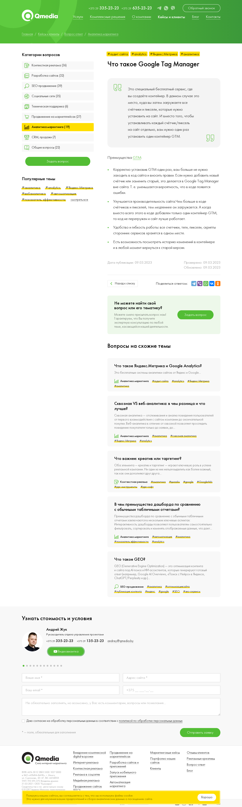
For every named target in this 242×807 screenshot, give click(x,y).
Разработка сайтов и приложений (124, 764)
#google (188, 481)
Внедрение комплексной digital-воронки (89, 754)
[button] (23, 666)
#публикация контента (128, 591)
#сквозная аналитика (183, 435)
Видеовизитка (66, 651)
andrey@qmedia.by (120, 641)
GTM (137, 158)
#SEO (176, 591)
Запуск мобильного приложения (123, 774)
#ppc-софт (147, 486)
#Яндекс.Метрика (79, 187)
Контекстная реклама (87, 768)
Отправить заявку (200, 732)
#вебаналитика (34, 193)
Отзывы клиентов (198, 752)
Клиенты (155, 768)
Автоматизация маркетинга (120, 784)
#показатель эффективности (43, 199)
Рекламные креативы (201, 758)
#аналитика (31, 187)
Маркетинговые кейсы (165, 752)
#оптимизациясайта (177, 586)
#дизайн (174, 481)
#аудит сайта (117, 54)
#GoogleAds (204, 481)
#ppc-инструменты (125, 486)
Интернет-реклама (85, 762)
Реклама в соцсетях (86, 774)
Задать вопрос (58, 161)
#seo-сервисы (191, 591)
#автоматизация (63, 193)
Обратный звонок (201, 8)
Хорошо (206, 797)
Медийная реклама (86, 780)
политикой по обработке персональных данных (151, 720)
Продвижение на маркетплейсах (121, 754)
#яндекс (150, 591)
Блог (190, 770)
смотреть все (79, 199)
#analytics (53, 187)
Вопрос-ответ (196, 764)
